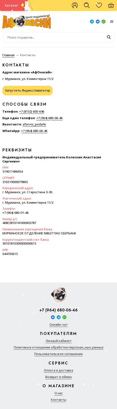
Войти (75, 5)
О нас (59, 393)
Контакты (58, 400)
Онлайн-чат (58, 325)
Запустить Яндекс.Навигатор (27, 90)
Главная (8, 55)
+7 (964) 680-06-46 (49, 118)
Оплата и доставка (58, 370)
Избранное (101, 7)
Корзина (113, 7)
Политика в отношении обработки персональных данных (58, 347)
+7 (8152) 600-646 (31, 111)
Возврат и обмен (58, 377)
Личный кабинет (59, 341)
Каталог (11, 5)
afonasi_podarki (34, 124)
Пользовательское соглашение (58, 354)
